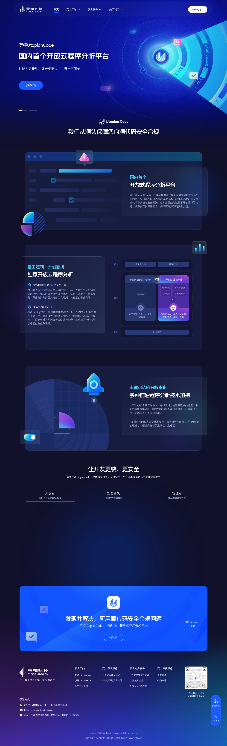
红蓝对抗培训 (136, 680)
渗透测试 (161, 675)
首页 (56, 9)
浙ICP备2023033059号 (131, 738)
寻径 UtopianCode (83, 675)
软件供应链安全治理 (112, 680)
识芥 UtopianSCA (83, 680)
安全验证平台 (81, 686)
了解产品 (31, 85)
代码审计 (161, 680)
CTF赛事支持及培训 (139, 675)
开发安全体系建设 (111, 675)
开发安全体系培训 (138, 686)
